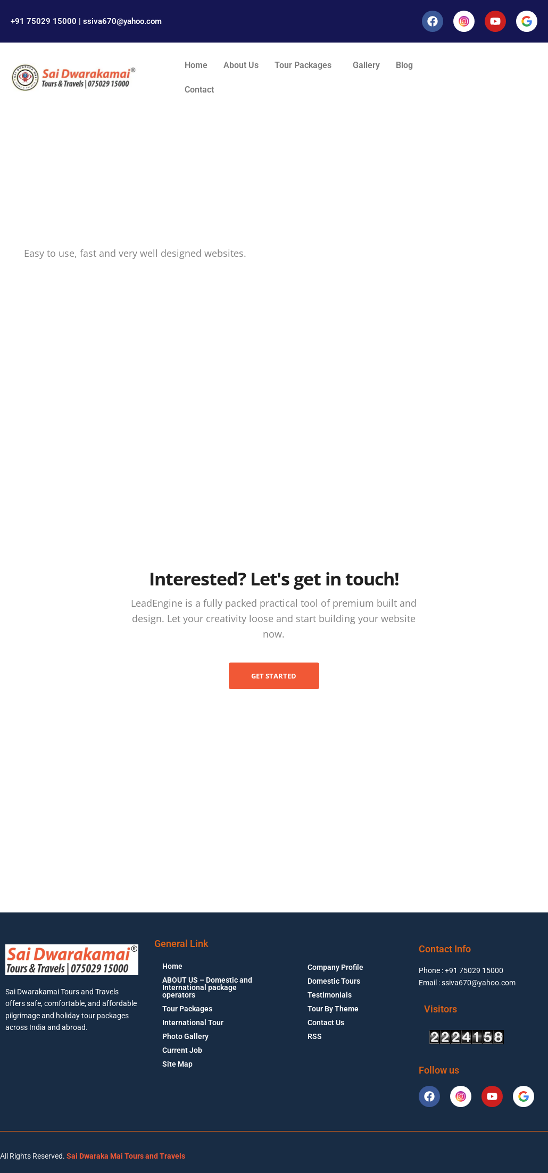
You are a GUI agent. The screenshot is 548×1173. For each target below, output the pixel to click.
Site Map (177, 1064)
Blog (404, 65)
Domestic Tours (334, 981)
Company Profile (335, 967)
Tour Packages (303, 65)
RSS (315, 1036)
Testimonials (330, 995)
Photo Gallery (185, 1036)
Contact (199, 90)
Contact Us (326, 1022)
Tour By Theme (333, 1008)
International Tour (192, 1022)
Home (196, 65)
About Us (241, 65)
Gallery (366, 65)
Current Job (182, 1050)
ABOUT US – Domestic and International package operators (207, 987)
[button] (306, 65)
